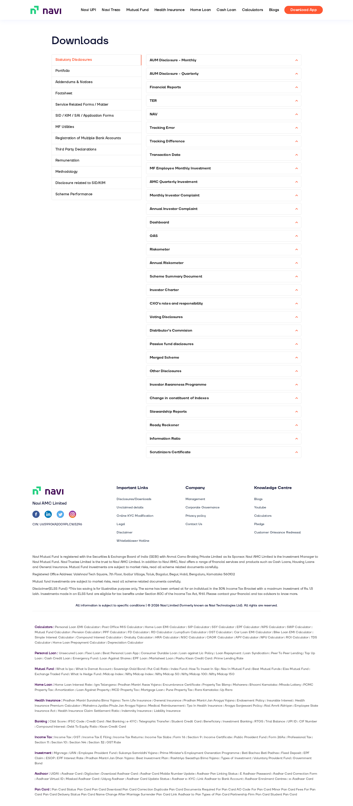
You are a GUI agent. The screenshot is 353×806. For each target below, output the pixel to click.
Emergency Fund (85, 658)
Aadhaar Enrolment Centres (266, 779)
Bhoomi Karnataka (263, 685)
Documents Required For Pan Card (210, 789)
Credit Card (95, 721)
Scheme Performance (74, 194)
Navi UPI (88, 9)
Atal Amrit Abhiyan (278, 706)
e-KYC (131, 721)
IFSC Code (76, 721)
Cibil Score (58, 721)
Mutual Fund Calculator (52, 632)
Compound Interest (50, 726)
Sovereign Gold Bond (129, 669)
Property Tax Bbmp (216, 685)
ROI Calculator (297, 637)
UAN (72, 753)
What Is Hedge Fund (86, 674)
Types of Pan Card (215, 794)
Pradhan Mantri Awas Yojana (139, 685)
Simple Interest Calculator (54, 637)
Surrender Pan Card (155, 794)
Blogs (274, 9)
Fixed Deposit (291, 753)
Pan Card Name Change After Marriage (110, 794)
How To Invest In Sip (204, 669)
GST (76, 737)
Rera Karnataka (206, 690)
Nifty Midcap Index (139, 674)
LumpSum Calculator (190, 632)
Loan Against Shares (115, 658)
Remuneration (67, 160)
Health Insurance (169, 9)
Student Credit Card (186, 721)
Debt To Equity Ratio (82, 726)
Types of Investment (236, 758)
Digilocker (91, 774)
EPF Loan (140, 658)
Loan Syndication (256, 653)
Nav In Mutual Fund (235, 669)
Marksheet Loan (161, 658)
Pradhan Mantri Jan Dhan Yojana (110, 758)
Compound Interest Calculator (99, 637)
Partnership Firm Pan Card (249, 794)
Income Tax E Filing (96, 737)
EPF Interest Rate (70, 758)
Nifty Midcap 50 (167, 674)
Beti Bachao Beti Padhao (260, 753)
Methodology (66, 171)
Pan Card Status (64, 789)
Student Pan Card (283, 794)
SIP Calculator (198, 627)
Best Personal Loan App (120, 653)
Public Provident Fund (250, 737)
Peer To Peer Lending (286, 653)
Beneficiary (212, 721)
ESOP (50, 758)
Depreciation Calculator (125, 642)
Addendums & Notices (74, 82)
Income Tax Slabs (158, 737)
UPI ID (292, 721)
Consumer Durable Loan (159, 653)
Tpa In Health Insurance (204, 706)
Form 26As (277, 737)
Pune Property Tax (179, 690)
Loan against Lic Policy (196, 653)
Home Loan (200, 9)
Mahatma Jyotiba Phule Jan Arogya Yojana (114, 706)
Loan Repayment (228, 653)
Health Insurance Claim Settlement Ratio (88, 711)
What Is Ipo (64, 669)
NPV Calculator (271, 637)
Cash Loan (226, 9)
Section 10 (59, 742)
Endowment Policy (251, 700)
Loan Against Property (93, 690)
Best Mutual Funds (266, 669)
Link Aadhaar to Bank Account (220, 779)
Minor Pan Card (283, 789)
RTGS (258, 721)
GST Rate (113, 742)
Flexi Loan (92, 653)
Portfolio (62, 70)
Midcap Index (113, 674)
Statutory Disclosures (73, 59)
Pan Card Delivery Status (61, 794)
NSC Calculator (192, 637)
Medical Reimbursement (166, 706)
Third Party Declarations (75, 149)
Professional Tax (299, 737)
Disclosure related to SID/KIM (80, 183)
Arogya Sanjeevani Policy (243, 706)
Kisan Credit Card (113, 726)
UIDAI (54, 774)
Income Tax (62, 737)
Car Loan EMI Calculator (252, 632)
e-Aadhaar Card (301, 779)
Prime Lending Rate (228, 658)
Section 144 (77, 742)
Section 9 (195, 737)
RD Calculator (161, 632)
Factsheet (63, 93)
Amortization (64, 690)
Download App (303, 9)
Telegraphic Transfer (154, 721)
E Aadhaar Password (255, 774)
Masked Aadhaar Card (82, 779)
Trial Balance (275, 721)
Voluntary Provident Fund (272, 758)
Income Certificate (218, 737)
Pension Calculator (86, 632)
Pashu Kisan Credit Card (194, 658)
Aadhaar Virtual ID (49, 779)
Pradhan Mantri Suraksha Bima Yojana (91, 700)
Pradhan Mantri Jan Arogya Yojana (208, 700)
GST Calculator (220, 632)
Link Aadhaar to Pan (186, 794)
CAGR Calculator (220, 637)
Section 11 (42, 742)
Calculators (252, 9)
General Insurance (167, 700)
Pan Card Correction (137, 789)
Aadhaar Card (71, 774)
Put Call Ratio (157, 669)
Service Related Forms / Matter (82, 104)
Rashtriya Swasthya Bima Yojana (194, 758)
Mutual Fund (137, 9)
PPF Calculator (114, 632)
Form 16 (179, 737)
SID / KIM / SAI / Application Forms (84, 115)
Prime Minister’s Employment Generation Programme (200, 753)
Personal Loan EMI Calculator (77, 627)
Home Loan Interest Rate (73, 685)
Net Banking (115, 721)
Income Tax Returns (128, 737)
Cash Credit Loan (57, 658)
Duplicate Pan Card (168, 789)
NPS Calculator (272, 627)
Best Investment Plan (152, 758)
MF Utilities (64, 127)
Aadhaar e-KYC (183, 779)
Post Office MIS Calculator (122, 627)
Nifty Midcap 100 (194, 674)
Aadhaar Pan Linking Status (217, 774)
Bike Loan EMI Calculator (293, 632)
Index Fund (179, 669)
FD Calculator (138, 632)
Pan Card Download (107, 789)
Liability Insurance (167, 711)
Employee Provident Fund (97, 753)
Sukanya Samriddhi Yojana (138, 753)
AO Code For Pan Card (254, 789)
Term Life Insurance (136, 700)
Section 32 (96, 742)
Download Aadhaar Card (119, 774)
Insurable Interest (280, 700)
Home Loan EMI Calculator (165, 627)
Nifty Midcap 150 (221, 674)
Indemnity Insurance (137, 711)
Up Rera (226, 690)
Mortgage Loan (152, 690)
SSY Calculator (223, 627)
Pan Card (84, 789)
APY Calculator (246, 637)
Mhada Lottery (290, 685)
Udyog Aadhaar (112, 779)
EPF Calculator (248, 627)
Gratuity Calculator (138, 637)
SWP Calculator (299, 627)
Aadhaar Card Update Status (148, 779)
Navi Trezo (111, 9)
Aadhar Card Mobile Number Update (167, 774)
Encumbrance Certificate (181, 685)
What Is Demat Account (93, 669)
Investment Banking (237, 721)
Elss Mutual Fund (296, 669)
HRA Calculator (167, 637)
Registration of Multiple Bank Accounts (88, 138)
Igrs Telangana (105, 685)
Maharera (240, 685)
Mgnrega (60, 753)
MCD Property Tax (125, 690)
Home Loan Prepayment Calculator (79, 642)
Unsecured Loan (71, 653)
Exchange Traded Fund (51, 674)
